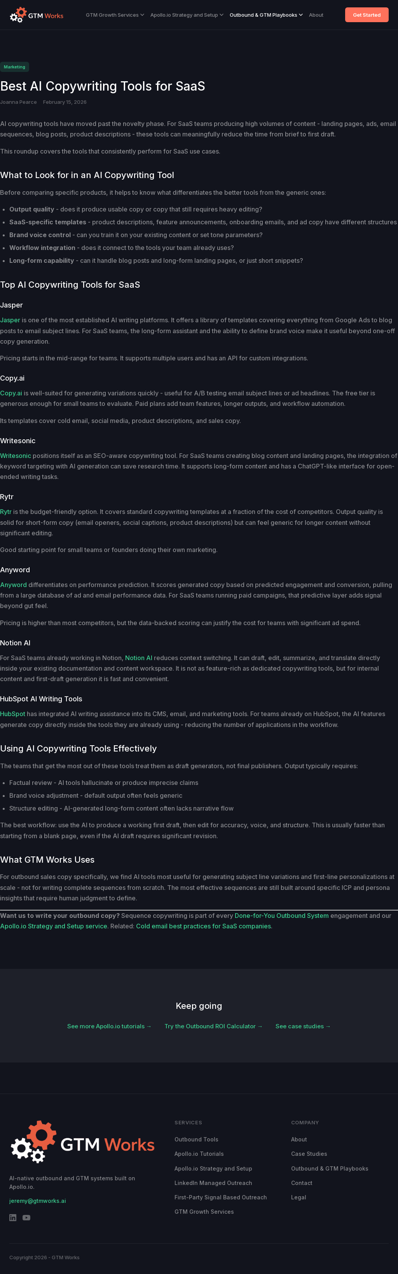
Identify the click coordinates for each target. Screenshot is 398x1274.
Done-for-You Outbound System (282, 915)
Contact (301, 1183)
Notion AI (138, 658)
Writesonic (15, 456)
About (316, 15)
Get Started (367, 15)
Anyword (13, 585)
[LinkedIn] (12, 1219)
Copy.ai (11, 393)
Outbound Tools (196, 1139)
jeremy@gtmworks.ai (37, 1200)
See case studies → (303, 1026)
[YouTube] (26, 1219)
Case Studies (309, 1153)
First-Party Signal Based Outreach (221, 1197)
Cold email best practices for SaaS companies (203, 926)
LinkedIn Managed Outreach (213, 1183)
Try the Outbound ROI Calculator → (213, 1026)
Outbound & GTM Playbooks (266, 15)
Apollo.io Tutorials (199, 1153)
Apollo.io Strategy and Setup (186, 15)
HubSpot (12, 714)
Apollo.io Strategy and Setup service (53, 926)
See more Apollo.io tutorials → (109, 1026)
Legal (298, 1197)
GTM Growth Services (115, 15)
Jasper (10, 320)
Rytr (6, 512)
